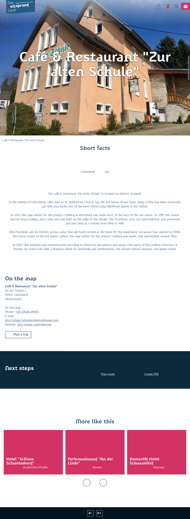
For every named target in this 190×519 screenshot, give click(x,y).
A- (90, 513)
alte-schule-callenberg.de (34, 324)
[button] (18, 334)
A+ (99, 513)
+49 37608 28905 (27, 312)
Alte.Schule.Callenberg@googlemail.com (31, 320)
